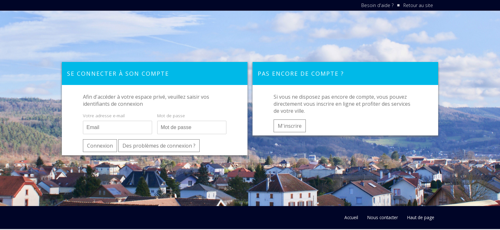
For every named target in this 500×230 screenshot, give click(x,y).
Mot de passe (171, 115)
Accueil (351, 217)
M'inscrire (290, 125)
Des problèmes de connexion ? (158, 145)
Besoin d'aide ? (377, 5)
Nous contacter (382, 217)
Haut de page (420, 217)
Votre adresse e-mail (104, 115)
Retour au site (418, 5)
